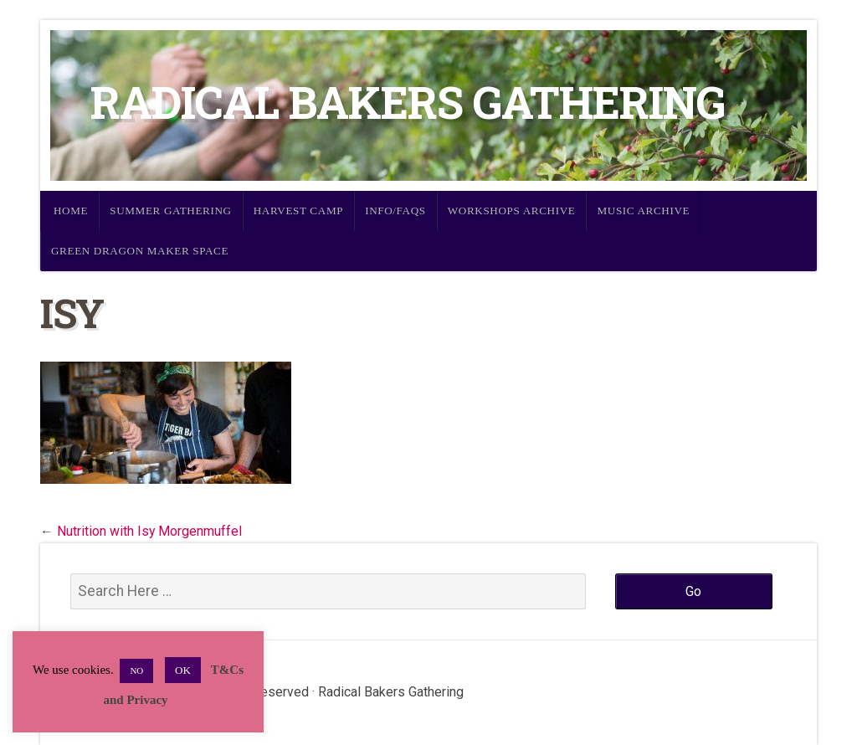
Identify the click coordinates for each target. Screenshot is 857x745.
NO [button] (136, 670)
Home (71, 210)
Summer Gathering (171, 210)
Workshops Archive (512, 210)
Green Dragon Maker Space (139, 250)
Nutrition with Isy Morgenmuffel (149, 531)
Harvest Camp (298, 210)
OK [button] (183, 670)
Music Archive (643, 210)
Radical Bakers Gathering (407, 102)
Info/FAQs (395, 210)
